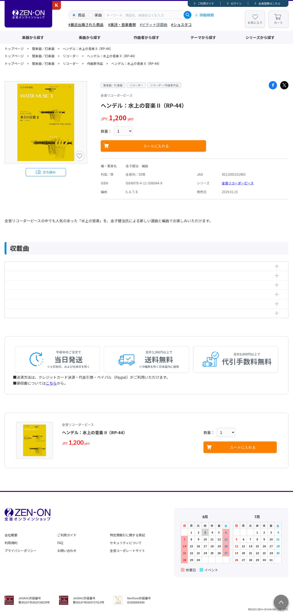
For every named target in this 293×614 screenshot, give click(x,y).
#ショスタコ (181, 24)
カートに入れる (156, 146)
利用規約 (11, 542)
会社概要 (11, 535)
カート (278, 22)
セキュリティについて (126, 542)
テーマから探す (203, 37)
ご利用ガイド (206, 3)
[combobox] (144, 15)
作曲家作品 (95, 63)
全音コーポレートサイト (127, 550)
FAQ (60, 542)
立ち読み (49, 172)
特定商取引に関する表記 (127, 535)
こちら (51, 383)
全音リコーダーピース (238, 183)
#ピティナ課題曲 (153, 24)
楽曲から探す (90, 37)
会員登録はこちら (269, 3)
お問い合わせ (66, 550)
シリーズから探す (260, 37)
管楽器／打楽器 (43, 48)
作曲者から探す (146, 37)
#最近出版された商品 (85, 24)
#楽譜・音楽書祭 (122, 24)
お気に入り (255, 22)
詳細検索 (206, 15)
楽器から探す (33, 37)
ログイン (236, 3)
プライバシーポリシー (21, 550)
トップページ (14, 48)
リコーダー (71, 56)
